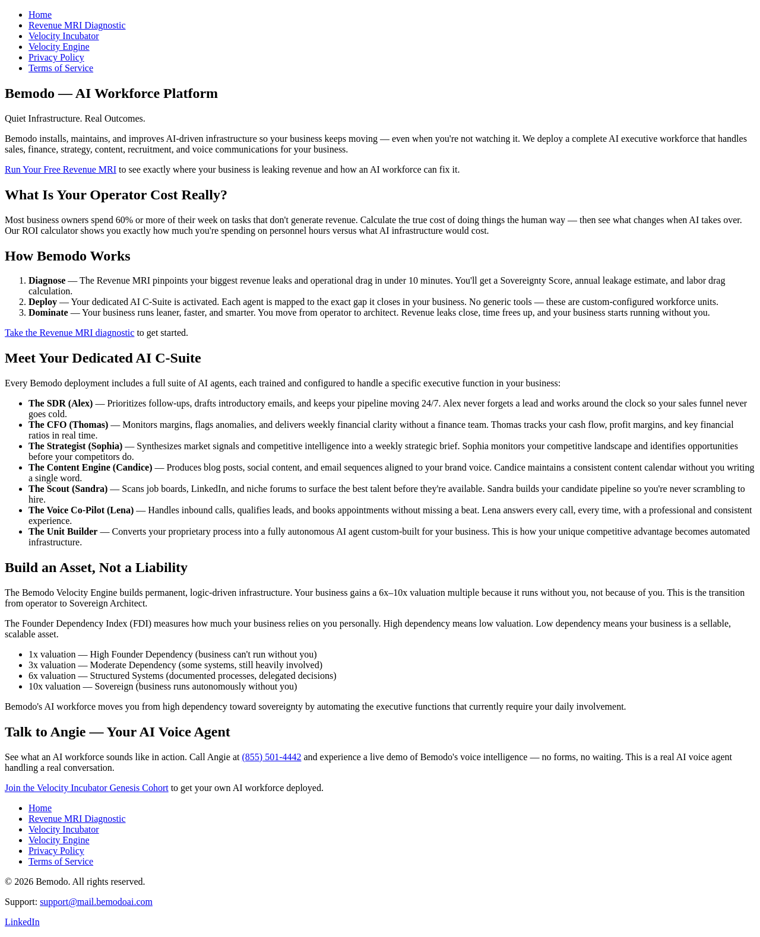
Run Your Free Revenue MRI (60, 169)
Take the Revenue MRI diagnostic (69, 333)
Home (40, 14)
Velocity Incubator (63, 36)
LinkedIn (22, 922)
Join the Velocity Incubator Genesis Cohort (87, 788)
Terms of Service (60, 68)
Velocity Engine (59, 47)
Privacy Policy (56, 57)
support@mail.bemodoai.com (96, 902)
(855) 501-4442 (271, 757)
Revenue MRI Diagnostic (77, 25)
